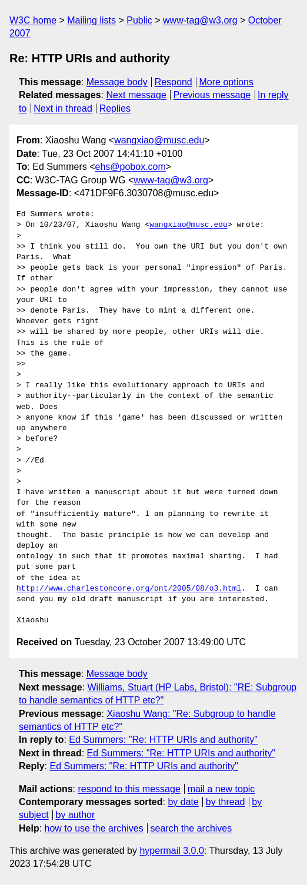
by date (183, 802)
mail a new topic (221, 789)
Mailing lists (91, 20)
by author (75, 815)
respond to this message (129, 789)
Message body (117, 82)
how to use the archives (94, 828)
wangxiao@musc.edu (159, 140)
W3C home (32, 20)
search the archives (191, 828)
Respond (173, 82)
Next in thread (63, 108)
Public (139, 20)
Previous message (212, 95)
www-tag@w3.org (200, 20)
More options (226, 82)
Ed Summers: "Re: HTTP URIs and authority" (163, 740)
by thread (225, 802)
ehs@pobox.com (130, 167)
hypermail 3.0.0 (171, 851)
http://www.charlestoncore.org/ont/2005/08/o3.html (128, 589)
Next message (136, 95)
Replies (115, 108)
